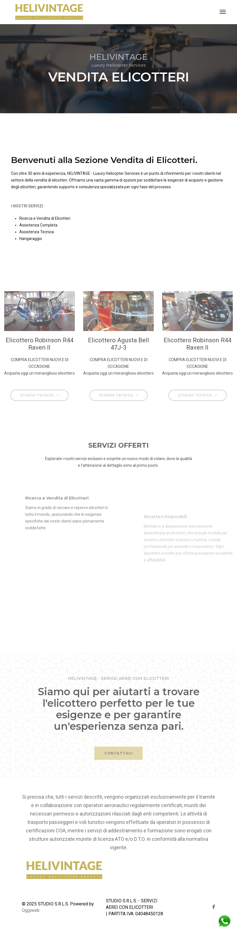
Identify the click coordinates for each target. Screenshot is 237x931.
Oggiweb (31, 910)
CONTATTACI (118, 758)
